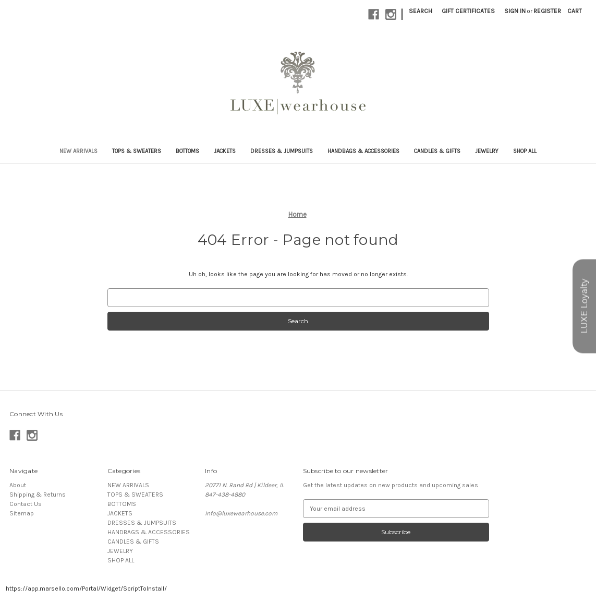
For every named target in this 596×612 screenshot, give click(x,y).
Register (547, 11)
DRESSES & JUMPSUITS (281, 151)
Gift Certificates (468, 11)
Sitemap (21, 513)
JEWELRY (486, 151)
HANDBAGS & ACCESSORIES (363, 151)
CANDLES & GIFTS (437, 151)
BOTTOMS (187, 151)
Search (420, 11)
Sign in (515, 11)
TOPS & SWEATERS (136, 151)
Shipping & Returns (37, 494)
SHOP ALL (525, 151)
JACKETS (225, 151)
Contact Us (25, 504)
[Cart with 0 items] (575, 11)
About (17, 485)
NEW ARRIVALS (78, 151)
